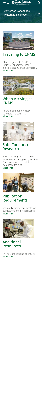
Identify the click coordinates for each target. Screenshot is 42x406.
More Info (8, 70)
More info (8, 256)
